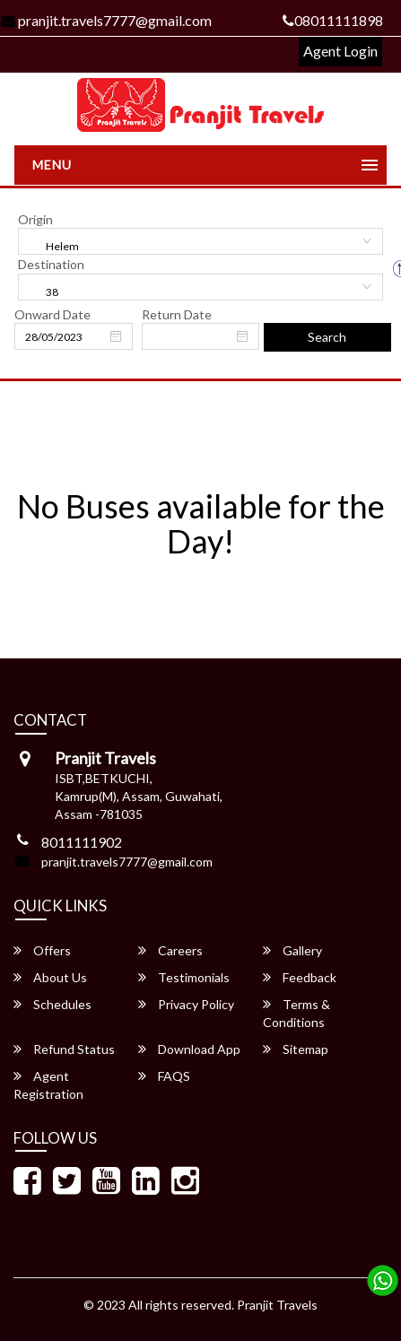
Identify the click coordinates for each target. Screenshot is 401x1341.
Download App (189, 1049)
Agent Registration (48, 1085)
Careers (170, 950)
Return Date (177, 314)
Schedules (52, 1004)
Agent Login (340, 50)
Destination (51, 264)
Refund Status (64, 1049)
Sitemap (295, 1049)
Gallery (292, 950)
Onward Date (52, 314)
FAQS (164, 1076)
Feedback (299, 977)
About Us (50, 977)
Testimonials (184, 977)
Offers (42, 950)
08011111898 (333, 20)
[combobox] (200, 241)
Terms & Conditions (296, 1013)
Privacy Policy (186, 1004)
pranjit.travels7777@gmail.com (127, 861)
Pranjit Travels (277, 1304)
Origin (35, 219)
